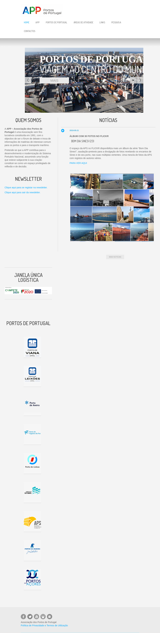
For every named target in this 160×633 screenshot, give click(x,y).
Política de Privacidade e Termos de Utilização (44, 625)
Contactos (29, 31)
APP (37, 22)
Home (26, 22)
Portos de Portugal (56, 22)
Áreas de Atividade (83, 22)
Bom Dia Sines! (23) (82, 141)
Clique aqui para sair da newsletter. (22, 192)
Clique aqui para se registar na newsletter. (26, 187)
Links (102, 22)
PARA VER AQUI (78, 163)
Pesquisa (116, 22)
